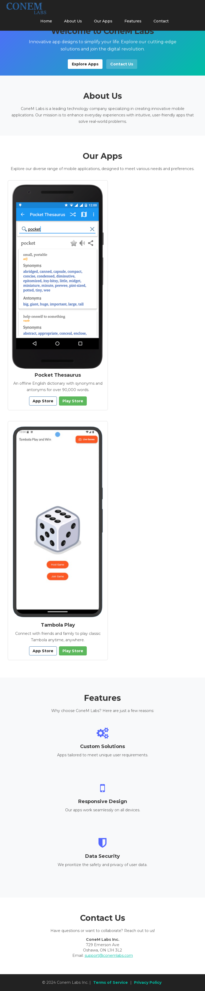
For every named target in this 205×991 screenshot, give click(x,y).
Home (46, 21)
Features (132, 21)
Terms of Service (110, 982)
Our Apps (103, 21)
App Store (43, 401)
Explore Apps (85, 64)
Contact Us (121, 64)
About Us (73, 21)
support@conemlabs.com (109, 955)
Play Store (72, 401)
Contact (161, 21)
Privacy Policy (147, 982)
